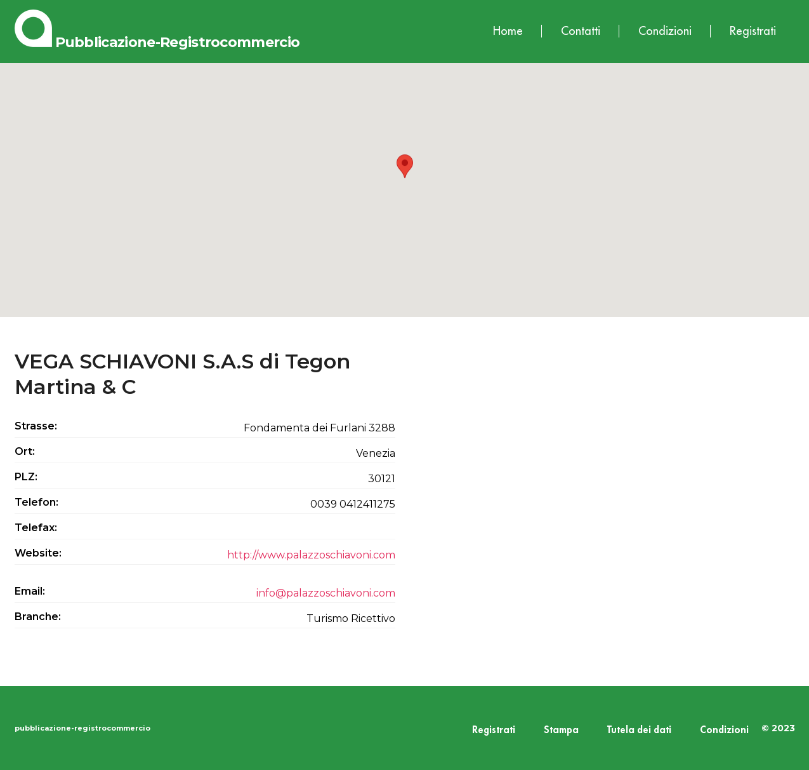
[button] (405, 178)
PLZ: (26, 477)
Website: (38, 553)
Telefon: (36, 502)
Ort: (25, 451)
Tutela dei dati (639, 730)
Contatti (580, 31)
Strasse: (36, 426)
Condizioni (665, 31)
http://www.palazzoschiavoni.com (311, 555)
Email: (30, 591)
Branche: (38, 617)
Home (508, 31)
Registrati (753, 31)
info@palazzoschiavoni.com (325, 593)
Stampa (561, 730)
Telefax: (36, 528)
